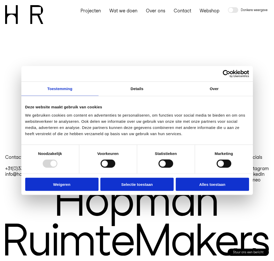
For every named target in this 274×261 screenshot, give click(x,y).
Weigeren (61, 184)
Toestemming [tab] (60, 88)
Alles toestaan (212, 184)
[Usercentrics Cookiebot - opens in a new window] (226, 74)
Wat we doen (123, 10)
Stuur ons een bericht (248, 252)
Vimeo (254, 179)
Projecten (91, 10)
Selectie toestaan (137, 184)
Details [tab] (137, 88)
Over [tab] (214, 88)
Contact (182, 10)
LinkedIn (255, 174)
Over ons (155, 10)
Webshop (209, 10)
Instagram (258, 168)
